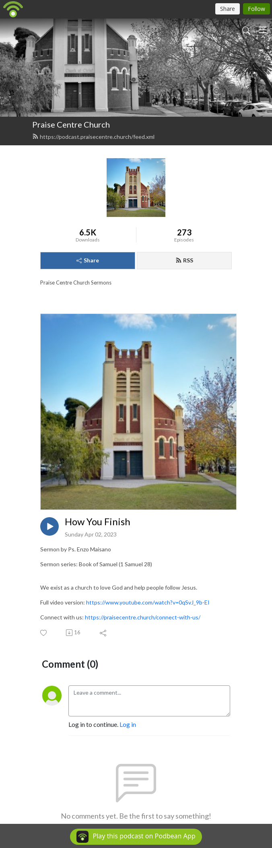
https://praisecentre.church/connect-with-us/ (142, 617)
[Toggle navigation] (262, 29)
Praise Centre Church (71, 124)
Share (87, 260)
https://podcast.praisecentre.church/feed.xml (93, 136)
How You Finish (97, 521)
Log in (128, 724)
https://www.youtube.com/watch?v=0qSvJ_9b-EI (148, 602)
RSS (184, 260)
